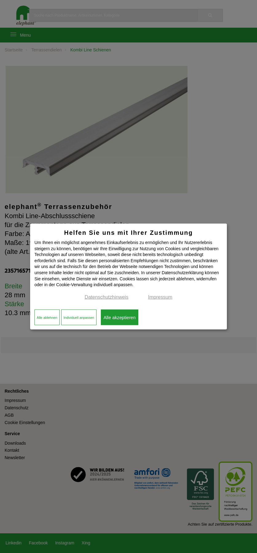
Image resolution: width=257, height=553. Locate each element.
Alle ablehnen (47, 317)
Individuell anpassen (78, 317)
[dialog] (128, 276)
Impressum (160, 296)
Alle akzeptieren (120, 317)
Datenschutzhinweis (106, 296)
